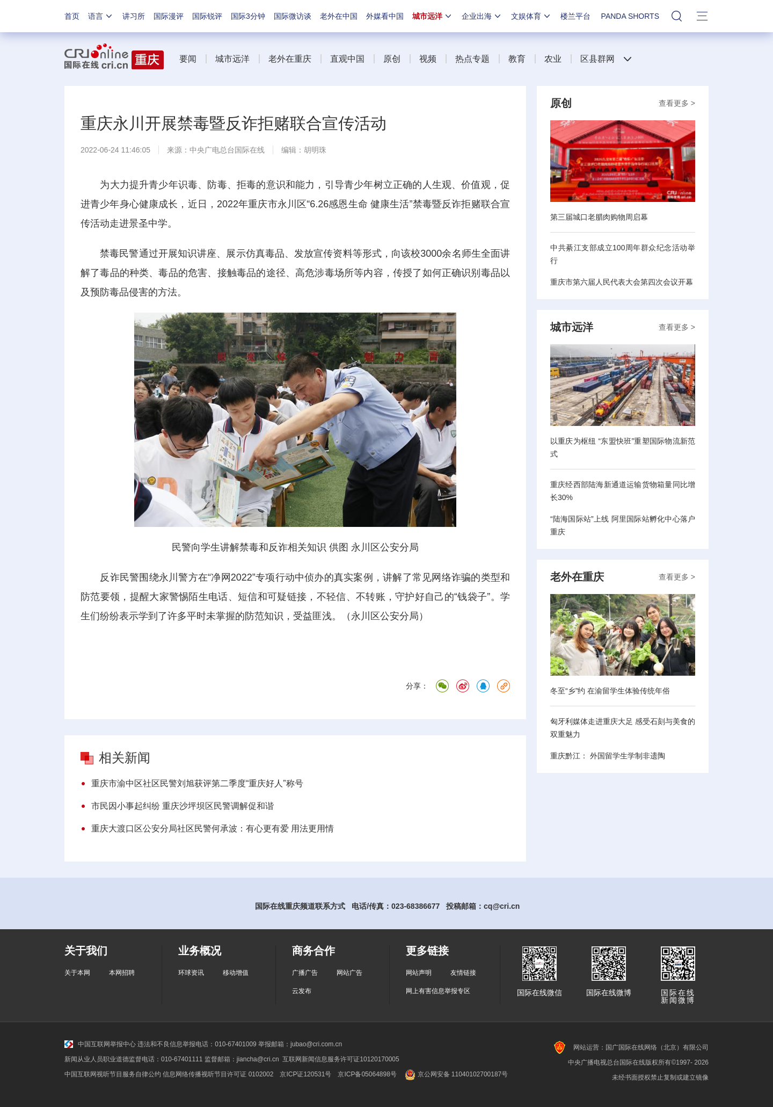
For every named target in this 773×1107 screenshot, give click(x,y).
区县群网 (597, 58)
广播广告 (305, 972)
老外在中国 (339, 16)
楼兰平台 (575, 16)
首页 (71, 16)
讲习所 (133, 16)
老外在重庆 (289, 58)
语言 (101, 16)
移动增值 (236, 972)
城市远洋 (432, 16)
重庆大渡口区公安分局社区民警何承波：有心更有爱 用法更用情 (212, 828)
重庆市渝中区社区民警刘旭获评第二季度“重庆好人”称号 (197, 783)
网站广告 (349, 972)
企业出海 (482, 16)
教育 (517, 58)
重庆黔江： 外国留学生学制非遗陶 (607, 755)
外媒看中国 (385, 16)
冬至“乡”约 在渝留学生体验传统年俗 (610, 690)
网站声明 (419, 972)
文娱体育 (531, 16)
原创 (391, 58)
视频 (427, 58)
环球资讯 (191, 972)
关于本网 (77, 972)
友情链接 (463, 972)
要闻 (187, 58)
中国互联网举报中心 (100, 1044)
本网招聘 (122, 972)
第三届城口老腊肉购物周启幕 (599, 217)
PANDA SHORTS (630, 16)
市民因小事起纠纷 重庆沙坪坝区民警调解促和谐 (182, 806)
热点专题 (472, 58)
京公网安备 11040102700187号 (455, 1074)
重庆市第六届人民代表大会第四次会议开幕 (621, 282)
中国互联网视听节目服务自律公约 (112, 1074)
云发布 (301, 991)
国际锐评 (207, 16)
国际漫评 (169, 16)
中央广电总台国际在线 (227, 150)
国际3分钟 (248, 16)
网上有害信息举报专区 (438, 991)
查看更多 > (677, 103)
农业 (552, 58)
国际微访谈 (292, 16)
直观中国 (347, 58)
